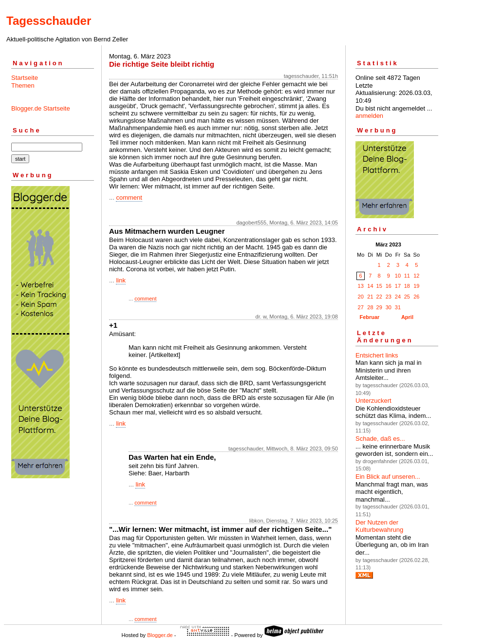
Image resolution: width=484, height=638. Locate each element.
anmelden (369, 115)
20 (361, 297)
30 (388, 307)
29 (379, 307)
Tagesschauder (48, 20)
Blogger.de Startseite (40, 108)
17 (398, 286)
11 (407, 276)
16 (388, 286)
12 (416, 276)
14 (370, 286)
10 (398, 276)
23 (388, 297)
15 (379, 286)
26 (416, 297)
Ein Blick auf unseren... (387, 476)
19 (416, 286)
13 (361, 286)
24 (398, 297)
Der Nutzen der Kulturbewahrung (379, 526)
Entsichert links (376, 355)
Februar (369, 317)
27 (361, 307)
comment (129, 197)
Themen (23, 85)
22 (379, 297)
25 (407, 297)
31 (398, 307)
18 (407, 286)
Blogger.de (160, 635)
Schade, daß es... (380, 438)
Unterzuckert (373, 400)
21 (370, 297)
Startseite (24, 77)
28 (370, 307)
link (121, 280)
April (407, 317)
